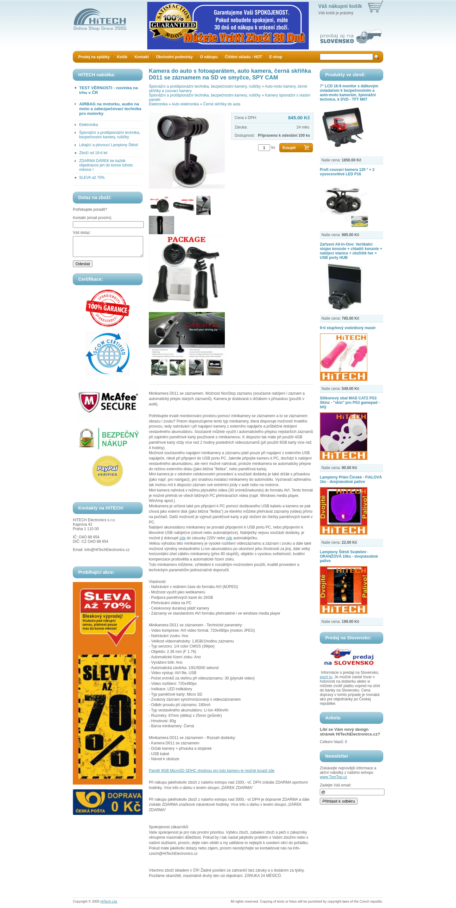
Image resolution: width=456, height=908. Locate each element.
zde (183, 538)
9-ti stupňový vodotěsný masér (348, 328)
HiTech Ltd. (108, 901)
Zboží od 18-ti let (93, 153)
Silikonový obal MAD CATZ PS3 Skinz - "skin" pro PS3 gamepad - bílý (350, 402)
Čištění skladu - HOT (243, 57)
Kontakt (142, 57)
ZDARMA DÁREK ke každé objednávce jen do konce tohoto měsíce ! (106, 165)
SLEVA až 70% (92, 177)
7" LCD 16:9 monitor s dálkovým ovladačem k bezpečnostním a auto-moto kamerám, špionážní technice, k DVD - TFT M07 (349, 93)
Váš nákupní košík (340, 6)
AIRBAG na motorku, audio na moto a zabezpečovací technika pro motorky (110, 109)
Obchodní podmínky (174, 57)
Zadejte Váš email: (335, 785)
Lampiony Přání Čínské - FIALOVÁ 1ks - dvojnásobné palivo (351, 479)
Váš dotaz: (82, 232)
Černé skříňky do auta (221, 104)
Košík (122, 57)
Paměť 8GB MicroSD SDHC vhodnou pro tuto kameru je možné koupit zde (212, 770)
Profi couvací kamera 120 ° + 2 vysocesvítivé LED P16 (347, 171)
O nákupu (209, 57)
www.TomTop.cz (333, 777)
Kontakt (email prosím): (92, 218)
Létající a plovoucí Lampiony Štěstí (108, 145)
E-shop (275, 57)
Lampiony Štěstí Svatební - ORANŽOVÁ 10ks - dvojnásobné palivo (349, 556)
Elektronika (88, 124)
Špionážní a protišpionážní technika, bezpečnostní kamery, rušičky (109, 134)
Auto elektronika (185, 104)
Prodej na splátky (94, 57)
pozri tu (326, 677)
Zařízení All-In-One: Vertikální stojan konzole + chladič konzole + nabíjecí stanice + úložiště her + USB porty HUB (351, 251)
